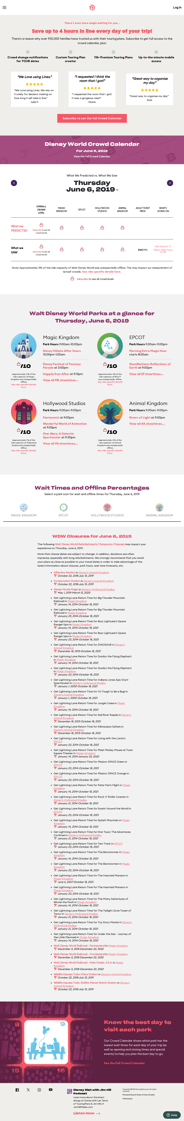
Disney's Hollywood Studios (98, 589)
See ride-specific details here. (101, 271)
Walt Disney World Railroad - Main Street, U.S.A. (83, 962)
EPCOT (58, 741)
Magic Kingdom (77, 601)
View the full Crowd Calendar (92, 156)
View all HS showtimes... (60, 443)
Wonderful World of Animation (65, 424)
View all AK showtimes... (147, 424)
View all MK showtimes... (61, 380)
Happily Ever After (56, 374)
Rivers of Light (139, 417)
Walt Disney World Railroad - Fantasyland (79, 945)
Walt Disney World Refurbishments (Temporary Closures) (89, 544)
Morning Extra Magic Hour (148, 351)
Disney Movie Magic (66, 589)
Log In (177, 7)
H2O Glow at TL (163, 246)
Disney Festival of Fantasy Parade (62, 366)
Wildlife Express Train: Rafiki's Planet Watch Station (85, 982)
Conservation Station (67, 581)
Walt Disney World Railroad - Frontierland (79, 954)
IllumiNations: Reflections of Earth (150, 366)
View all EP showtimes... (146, 374)
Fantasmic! (51, 417)
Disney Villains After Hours (62, 351)
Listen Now (87, 1113)
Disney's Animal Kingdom (94, 572)
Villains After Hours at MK (163, 251)
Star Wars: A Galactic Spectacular (58, 435)
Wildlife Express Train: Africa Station (76, 974)
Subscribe (37, 230)
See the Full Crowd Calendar (124, 1063)
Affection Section (64, 572)
